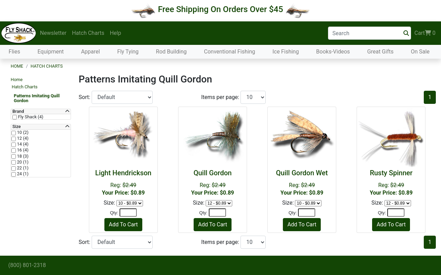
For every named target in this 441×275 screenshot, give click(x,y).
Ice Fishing (286, 51)
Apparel (90, 51)
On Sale (420, 51)
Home (17, 66)
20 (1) (22, 162)
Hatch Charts (88, 33)
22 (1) (22, 168)
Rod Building (171, 51)
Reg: (123, 182)
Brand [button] (18, 111)
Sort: (85, 97)
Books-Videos (333, 51)
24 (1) (22, 173)
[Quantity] (128, 212)
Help (115, 33)
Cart (424, 33)
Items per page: (220, 97)
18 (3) (22, 156)
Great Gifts (380, 51)
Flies (14, 51)
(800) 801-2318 (27, 265)
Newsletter (53, 33)
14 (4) (22, 144)
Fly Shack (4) (30, 117)
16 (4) (22, 150)
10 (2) (22, 132)
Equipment (51, 51)
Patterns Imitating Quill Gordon (37, 98)
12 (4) (22, 138)
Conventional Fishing (229, 51)
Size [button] (16, 126)
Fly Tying (128, 51)
